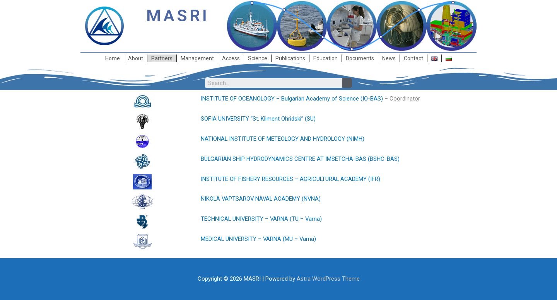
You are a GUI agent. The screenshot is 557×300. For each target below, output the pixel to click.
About (135, 58)
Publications (290, 58)
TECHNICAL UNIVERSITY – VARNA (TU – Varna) (262, 218)
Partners (162, 58)
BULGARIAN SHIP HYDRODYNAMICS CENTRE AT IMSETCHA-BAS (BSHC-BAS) (300, 158)
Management (197, 58)
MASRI (177, 15)
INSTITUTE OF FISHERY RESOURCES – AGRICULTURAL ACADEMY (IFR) (291, 179)
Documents (360, 58)
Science (257, 58)
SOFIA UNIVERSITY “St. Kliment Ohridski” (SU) (258, 118)
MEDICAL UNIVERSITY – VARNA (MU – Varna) (259, 238)
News (389, 58)
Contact (413, 58)
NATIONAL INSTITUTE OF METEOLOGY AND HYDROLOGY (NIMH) (283, 138)
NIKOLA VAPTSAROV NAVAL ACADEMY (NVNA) (262, 198)
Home (112, 58)
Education (325, 58)
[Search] (347, 83)
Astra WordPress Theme (328, 278)
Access (231, 58)
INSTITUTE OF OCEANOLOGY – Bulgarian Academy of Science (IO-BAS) (292, 98)
